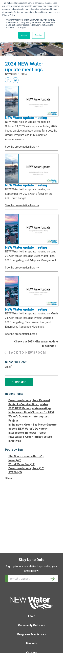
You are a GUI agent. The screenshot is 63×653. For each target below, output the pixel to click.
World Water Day (21, 464)
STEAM (15, 472)
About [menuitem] (31, 616)
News (14, 460)
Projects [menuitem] (31, 643)
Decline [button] (38, 35)
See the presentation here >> (22, 146)
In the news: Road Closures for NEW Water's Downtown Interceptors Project (31, 416)
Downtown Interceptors (26, 468)
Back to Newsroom (27, 352)
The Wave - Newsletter (26, 456)
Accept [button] (24, 35)
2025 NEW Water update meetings (29, 408)
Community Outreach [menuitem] (31, 625)
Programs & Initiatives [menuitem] (31, 634)
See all (9, 478)
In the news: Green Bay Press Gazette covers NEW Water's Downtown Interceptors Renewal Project (32, 428)
